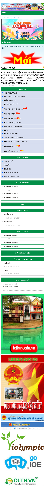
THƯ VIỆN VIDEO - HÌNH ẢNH (14, 138)
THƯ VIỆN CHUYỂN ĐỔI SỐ (16, 108)
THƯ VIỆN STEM (12, 113)
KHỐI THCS (8, 222)
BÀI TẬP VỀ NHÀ (12, 145)
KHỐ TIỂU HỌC (9, 214)
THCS (6, 270)
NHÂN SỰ (7, 169)
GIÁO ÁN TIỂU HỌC (22, 183)
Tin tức (4, 68)
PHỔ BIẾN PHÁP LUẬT (14, 150)
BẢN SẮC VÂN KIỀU (11, 173)
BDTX (6, 130)
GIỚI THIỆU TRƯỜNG (11, 93)
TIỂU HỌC (7, 263)
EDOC (8, 190)
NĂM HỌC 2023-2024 (11, 194)
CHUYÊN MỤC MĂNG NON (13, 126)
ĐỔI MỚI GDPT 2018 (11, 104)
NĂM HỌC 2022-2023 (11, 198)
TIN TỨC (7, 165)
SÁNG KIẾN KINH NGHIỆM (22, 259)
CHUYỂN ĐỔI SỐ (12, 118)
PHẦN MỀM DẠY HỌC (22, 253)
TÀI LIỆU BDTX (22, 210)
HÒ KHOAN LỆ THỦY (11, 134)
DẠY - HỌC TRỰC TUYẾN (12, 123)
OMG (22, 204)
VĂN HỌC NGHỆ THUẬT (12, 177)
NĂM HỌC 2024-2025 (11, 187)
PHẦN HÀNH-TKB (10, 100)
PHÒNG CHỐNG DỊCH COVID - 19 (15, 141)
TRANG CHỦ (8, 161)
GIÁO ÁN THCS (22, 231)
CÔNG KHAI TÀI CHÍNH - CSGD (14, 96)
